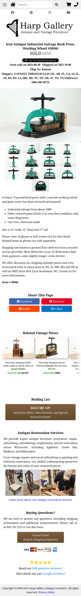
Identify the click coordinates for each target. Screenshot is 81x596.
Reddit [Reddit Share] (24, 309)
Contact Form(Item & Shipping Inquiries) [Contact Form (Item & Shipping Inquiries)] (40, 537)
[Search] (34, 5)
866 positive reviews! (47, 568)
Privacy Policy (46, 592)
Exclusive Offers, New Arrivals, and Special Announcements (40, 412)
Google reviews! (54, 573)
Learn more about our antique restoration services (40, 499)
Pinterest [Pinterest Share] (56, 301)
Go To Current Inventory (40, 60)
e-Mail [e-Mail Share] (56, 309)
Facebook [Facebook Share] (24, 301)
